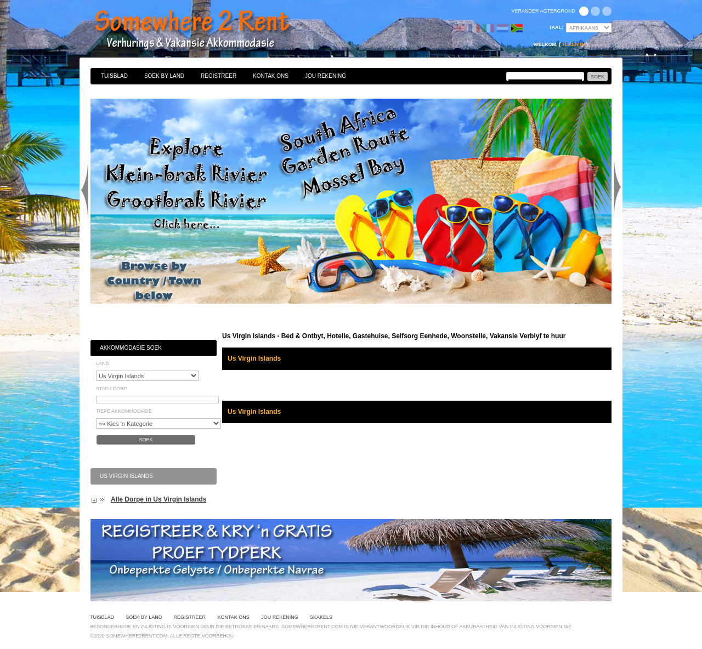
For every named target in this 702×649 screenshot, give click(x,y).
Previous (84, 188)
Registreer (218, 76)
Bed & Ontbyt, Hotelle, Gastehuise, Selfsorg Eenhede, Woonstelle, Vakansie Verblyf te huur (204, 30)
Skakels (321, 617)
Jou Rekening (325, 76)
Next (617, 188)
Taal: (556, 27)
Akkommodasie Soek (131, 348)
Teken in (573, 44)
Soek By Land (164, 76)
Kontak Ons (270, 76)
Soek (145, 439)
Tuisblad (114, 76)
